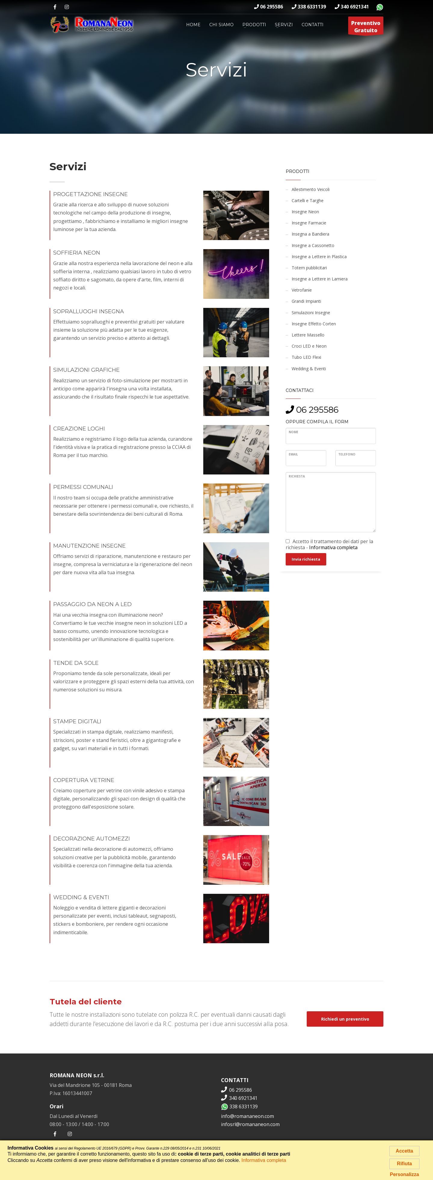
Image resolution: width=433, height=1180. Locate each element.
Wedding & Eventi (309, 368)
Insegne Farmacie (309, 223)
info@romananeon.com (247, 1116)
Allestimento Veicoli (311, 189)
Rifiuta (404, 1163)
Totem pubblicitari (309, 268)
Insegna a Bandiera (310, 234)
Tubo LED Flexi (306, 357)
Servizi (284, 24)
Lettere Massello (308, 335)
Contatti (313, 24)
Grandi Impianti (306, 301)
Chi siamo (221, 24)
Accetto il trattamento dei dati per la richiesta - (329, 544)
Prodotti (254, 24)
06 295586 (268, 6)
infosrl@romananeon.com (250, 1124)
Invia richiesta (306, 559)
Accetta (404, 1150)
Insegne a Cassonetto (313, 245)
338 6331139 (309, 6)
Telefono (346, 454)
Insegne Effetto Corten (314, 324)
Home (193, 24)
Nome (293, 432)
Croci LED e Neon (309, 346)
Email (293, 454)
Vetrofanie (302, 290)
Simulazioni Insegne (311, 312)
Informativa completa (333, 547)
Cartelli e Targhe (308, 200)
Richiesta (297, 476)
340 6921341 (352, 6)
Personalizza (404, 1174)
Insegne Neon (305, 211)
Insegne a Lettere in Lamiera (320, 279)
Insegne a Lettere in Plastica (319, 256)
